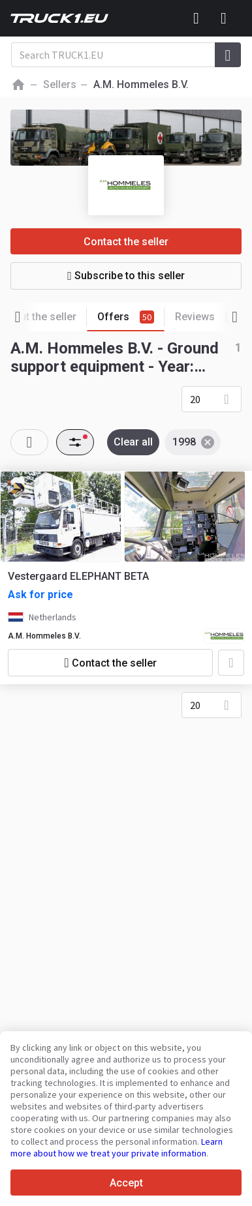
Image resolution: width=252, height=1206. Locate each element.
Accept (126, 1183)
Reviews (207, 317)
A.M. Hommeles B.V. (44, 636)
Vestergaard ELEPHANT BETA (78, 576)
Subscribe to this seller (126, 275)
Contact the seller (126, 241)
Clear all (133, 442)
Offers (131, 317)
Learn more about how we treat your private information (116, 1147)
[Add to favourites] (231, 663)
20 (195, 399)
